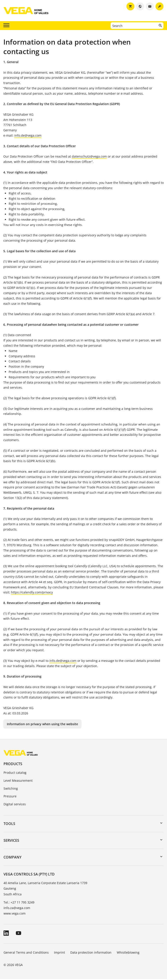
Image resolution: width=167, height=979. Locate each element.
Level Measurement (18, 780)
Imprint (59, 952)
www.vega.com (15, 913)
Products (13, 763)
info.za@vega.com (17, 908)
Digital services (15, 804)
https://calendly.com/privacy (32, 592)
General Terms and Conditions (26, 952)
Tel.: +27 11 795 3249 (19, 902)
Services (11, 840)
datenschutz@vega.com (89, 156)
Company (12, 857)
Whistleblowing (128, 952)
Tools (9, 823)
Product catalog (15, 772)
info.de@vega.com (27, 135)
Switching (11, 788)
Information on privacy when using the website (42, 724)
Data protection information (90, 952)
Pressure (10, 796)
